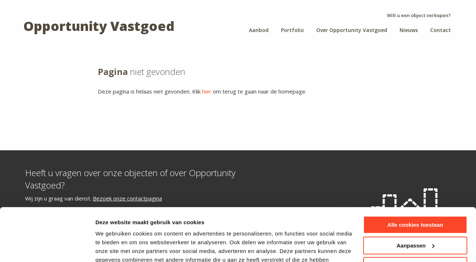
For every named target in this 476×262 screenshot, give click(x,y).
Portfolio (292, 30)
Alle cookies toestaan (415, 175)
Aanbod (259, 30)
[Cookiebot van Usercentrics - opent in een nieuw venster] (47, 247)
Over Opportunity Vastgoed (351, 30)
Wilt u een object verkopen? (419, 15)
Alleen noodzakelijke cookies (415, 216)
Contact (440, 30)
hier (206, 91)
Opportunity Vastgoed (98, 26)
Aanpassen (416, 195)
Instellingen (110, 248)
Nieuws (409, 30)
